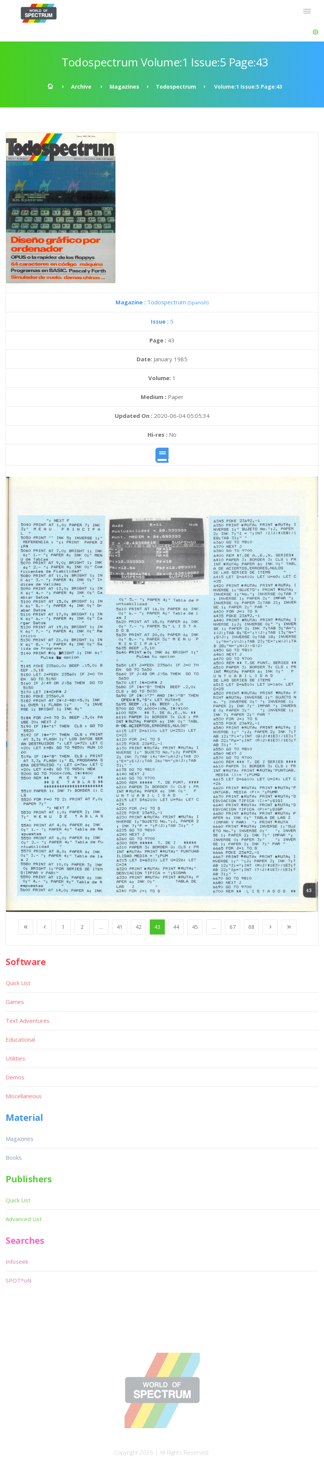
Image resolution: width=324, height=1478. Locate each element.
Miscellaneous (24, 1096)
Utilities (15, 1058)
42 (138, 926)
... (101, 926)
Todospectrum (176, 86)
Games (15, 1001)
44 (176, 926)
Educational (20, 1039)
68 (251, 926)
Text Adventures (28, 1020)
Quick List (18, 983)
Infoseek (17, 1261)
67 (233, 926)
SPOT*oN (18, 1280)
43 (157, 926)
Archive (81, 86)
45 (195, 926)
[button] (315, 32)
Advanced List (24, 1219)
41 (120, 926)
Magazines (124, 86)
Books (14, 1157)
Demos (15, 1077)
